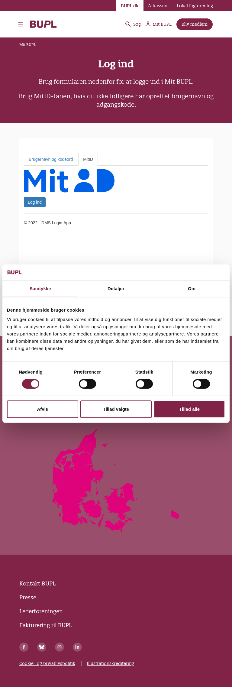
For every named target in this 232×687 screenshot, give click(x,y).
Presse (27, 597)
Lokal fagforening (195, 5)
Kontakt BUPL (37, 583)
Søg (132, 24)
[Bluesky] (41, 647)
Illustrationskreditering (110, 663)
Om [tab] (191, 288)
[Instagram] (59, 647)
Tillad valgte (116, 409)
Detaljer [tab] (116, 288)
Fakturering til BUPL (45, 625)
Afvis (42, 409)
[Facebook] (23, 647)
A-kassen (157, 5)
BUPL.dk (130, 5)
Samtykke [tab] (40, 288)
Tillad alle (189, 409)
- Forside (43, 24)
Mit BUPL (159, 24)
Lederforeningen (41, 611)
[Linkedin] (77, 647)
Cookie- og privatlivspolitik (47, 663)
